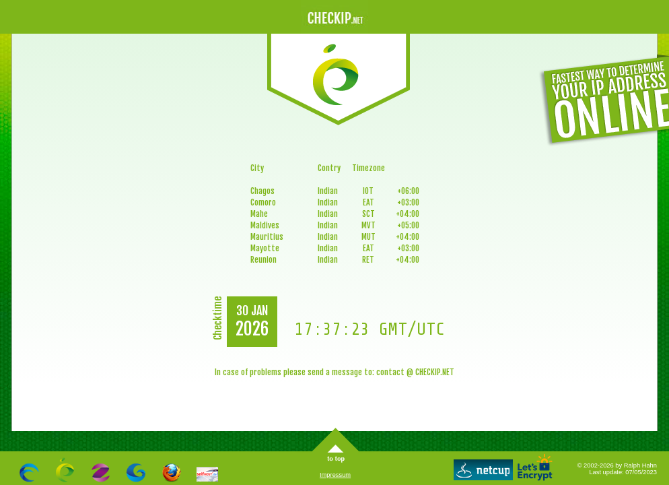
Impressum (335, 475)
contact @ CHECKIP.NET (415, 372)
